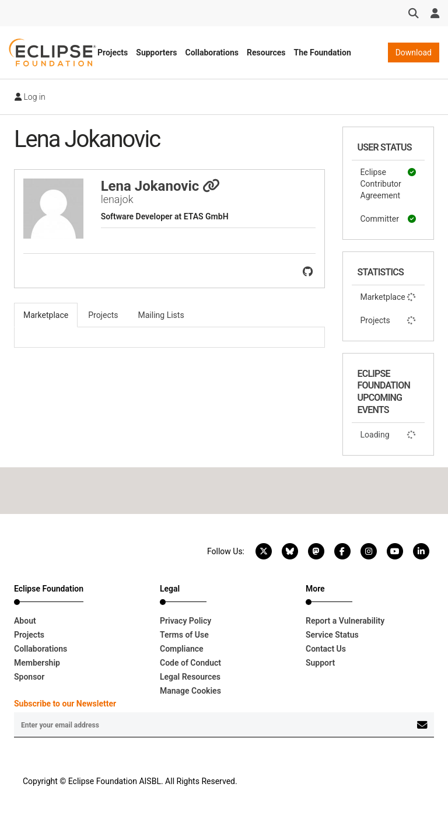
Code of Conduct (190, 662)
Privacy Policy (185, 620)
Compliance (182, 648)
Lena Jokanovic (160, 186)
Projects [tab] (103, 315)
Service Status (332, 634)
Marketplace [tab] (45, 315)
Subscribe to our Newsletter (65, 703)
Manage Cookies (190, 690)
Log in (30, 97)
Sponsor (29, 676)
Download (414, 52)
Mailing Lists (161, 315)
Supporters (156, 52)
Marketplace (388, 297)
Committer (388, 219)
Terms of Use (184, 634)
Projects (112, 52)
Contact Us (326, 648)
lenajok (117, 199)
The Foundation (322, 52)
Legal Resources (190, 676)
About (25, 620)
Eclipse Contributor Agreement (388, 183)
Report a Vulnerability (345, 620)
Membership (37, 662)
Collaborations (212, 52)
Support (320, 662)
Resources (266, 52)
